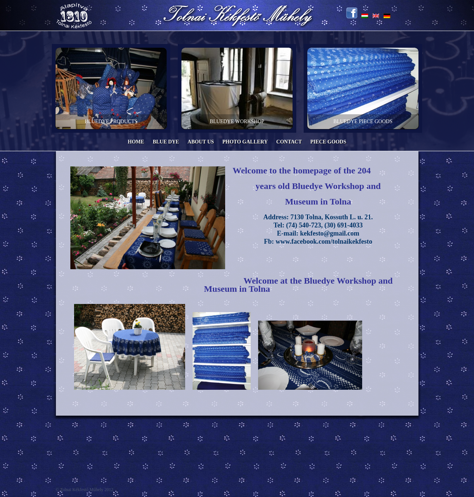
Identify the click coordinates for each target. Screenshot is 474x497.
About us (201, 142)
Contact (289, 142)
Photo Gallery (245, 142)
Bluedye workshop (237, 121)
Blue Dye (166, 142)
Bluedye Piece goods (362, 121)
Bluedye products (111, 121)
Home (136, 142)
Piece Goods (328, 142)
